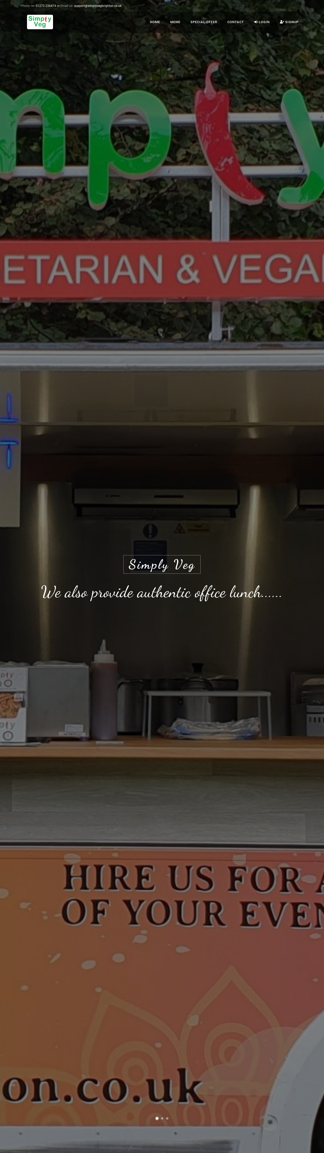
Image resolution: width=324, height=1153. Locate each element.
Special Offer (203, 22)
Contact (235, 22)
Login (262, 22)
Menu (175, 22)
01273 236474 (46, 6)
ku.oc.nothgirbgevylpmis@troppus (98, 6)
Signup (289, 22)
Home (155, 22)
